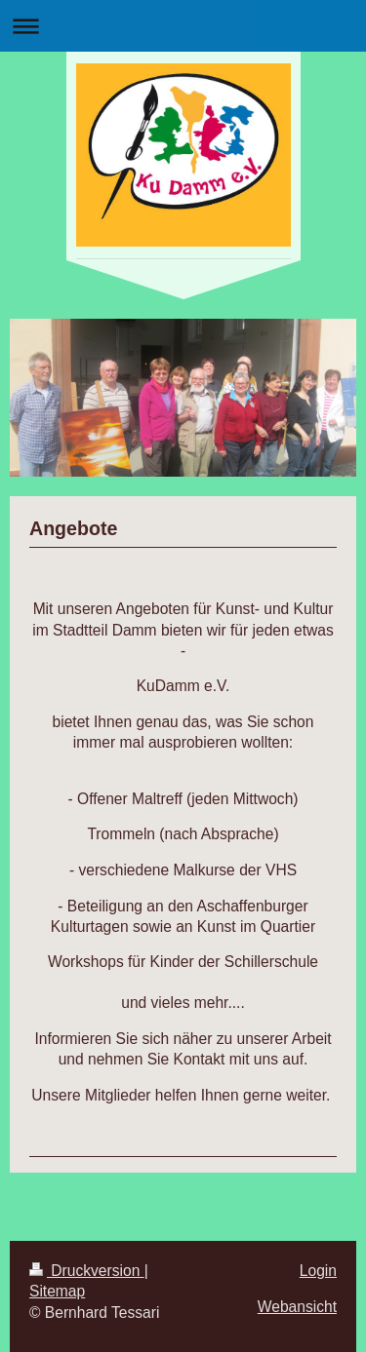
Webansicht (297, 1306)
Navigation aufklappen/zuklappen (183, 26)
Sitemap (57, 1291)
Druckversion (86, 1270)
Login (318, 1270)
